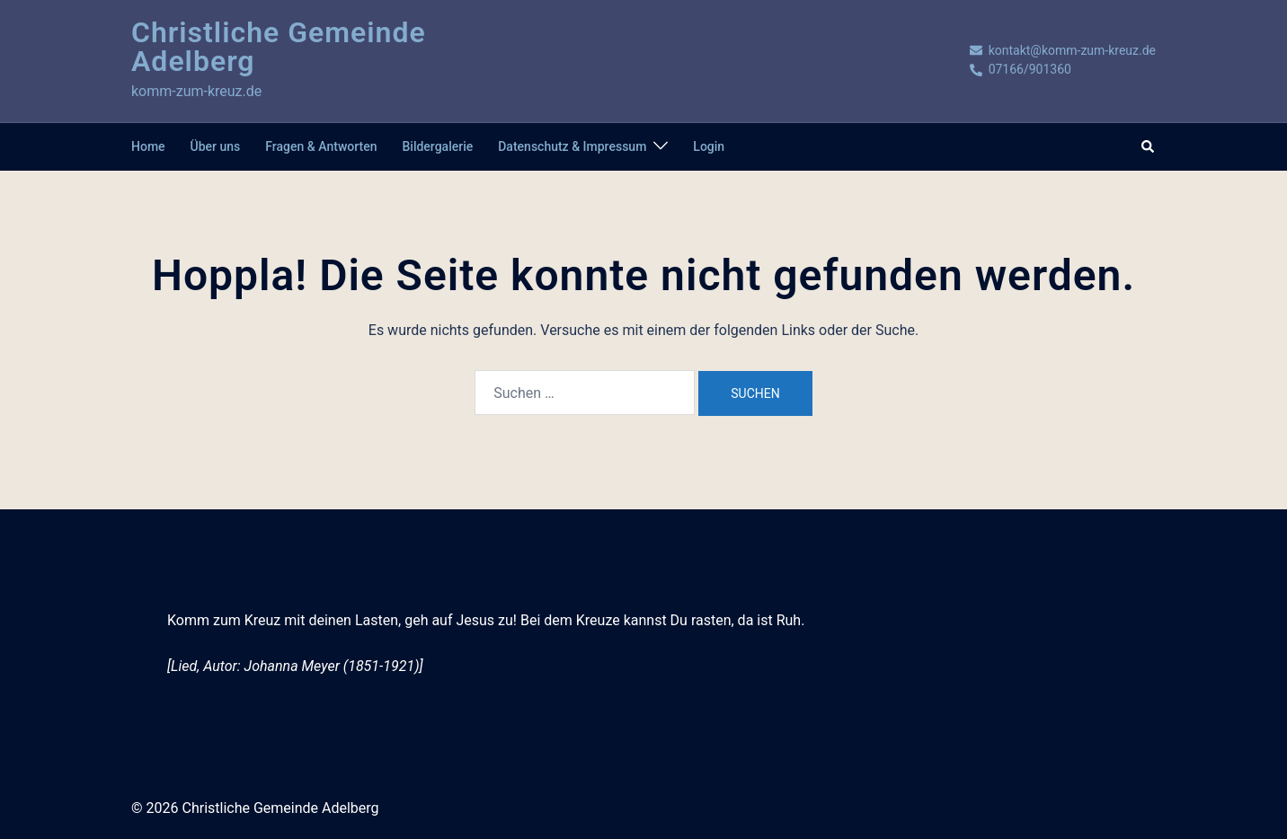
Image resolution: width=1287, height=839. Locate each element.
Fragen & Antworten (321, 146)
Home (148, 146)
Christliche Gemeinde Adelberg (278, 46)
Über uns (216, 146)
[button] (1148, 146)
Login (708, 146)
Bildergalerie (437, 146)
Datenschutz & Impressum (572, 146)
